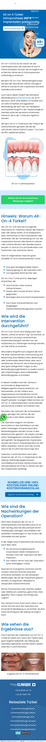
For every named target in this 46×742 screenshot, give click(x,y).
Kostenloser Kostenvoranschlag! (29, 26)
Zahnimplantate (23, 97)
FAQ (37, 33)
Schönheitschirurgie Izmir (23, 717)
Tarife (28, 33)
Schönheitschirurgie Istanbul (23, 725)
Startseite (34, 4)
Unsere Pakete (31, 47)
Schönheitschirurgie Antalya (23, 721)
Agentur (35, 11)
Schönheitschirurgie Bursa (23, 708)
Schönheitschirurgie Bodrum (23, 729)
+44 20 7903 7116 (23, 694)
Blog (36, 40)
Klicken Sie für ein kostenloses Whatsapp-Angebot (23, 199)
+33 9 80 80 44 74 (23, 690)
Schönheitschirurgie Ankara (23, 712)
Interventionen (31, 17)
